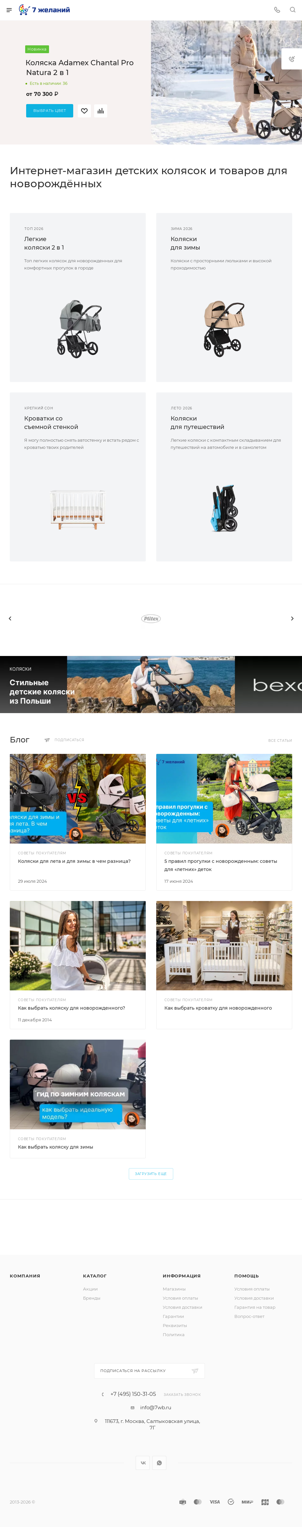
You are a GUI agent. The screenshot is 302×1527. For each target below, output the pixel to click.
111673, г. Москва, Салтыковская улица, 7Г (152, 1424)
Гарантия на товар (255, 1307)
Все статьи (280, 741)
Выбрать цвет (49, 110)
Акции (90, 1288)
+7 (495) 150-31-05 (133, 1394)
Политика (174, 1334)
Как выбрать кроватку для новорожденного (218, 1008)
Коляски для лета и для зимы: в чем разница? (74, 861)
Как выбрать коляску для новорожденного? (71, 1008)
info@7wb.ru (155, 1407)
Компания (25, 1275)
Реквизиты (175, 1325)
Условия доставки (182, 1307)
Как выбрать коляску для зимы (55, 1147)
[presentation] (9, 618)
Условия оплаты (180, 1298)
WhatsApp (159, 1463)
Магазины (174, 1288)
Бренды (91, 1298)
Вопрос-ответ (249, 1316)
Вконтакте (143, 1463)
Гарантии (173, 1316)
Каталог (95, 1275)
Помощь (246, 1275)
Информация (182, 1275)
